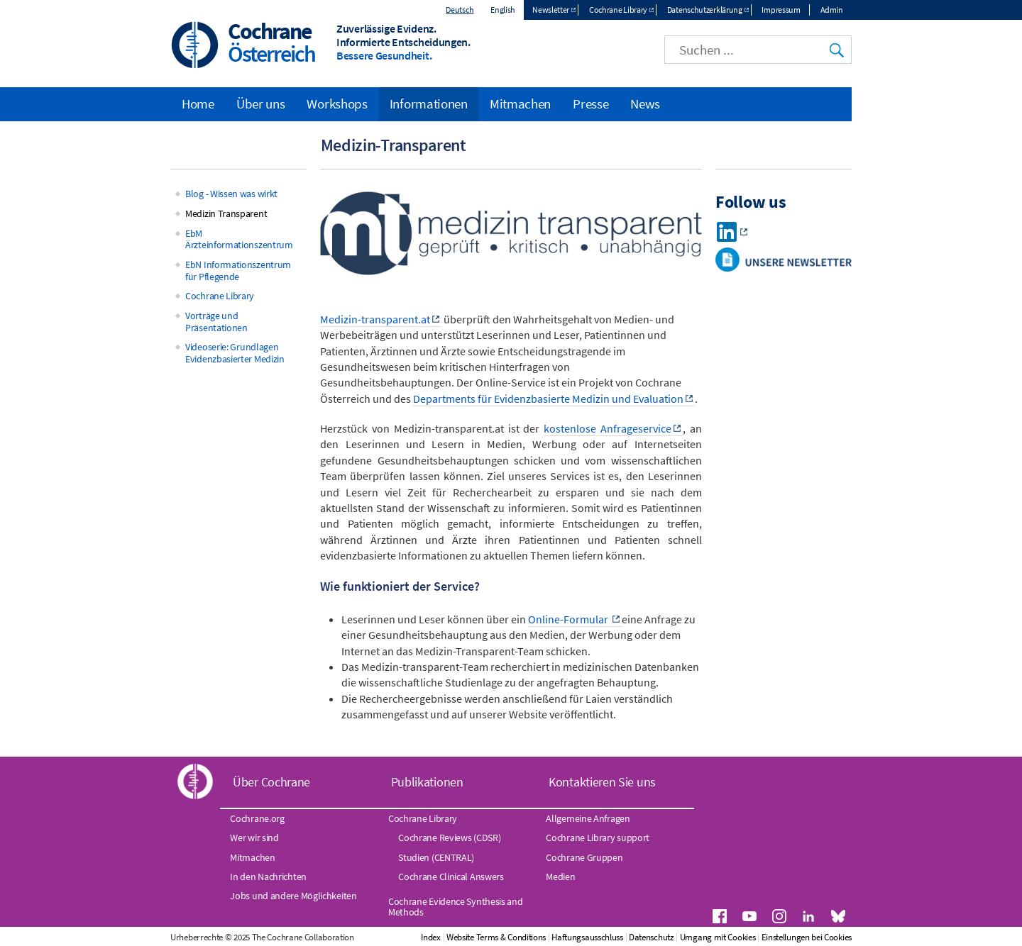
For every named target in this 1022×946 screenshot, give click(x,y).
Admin (832, 9)
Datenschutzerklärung (704, 9)
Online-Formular (569, 619)
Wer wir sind (254, 837)
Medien (560, 876)
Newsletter (550, 9)
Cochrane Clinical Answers (451, 876)
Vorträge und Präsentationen (216, 321)
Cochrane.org (257, 818)
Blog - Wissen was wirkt (231, 193)
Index (431, 937)
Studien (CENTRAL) (436, 857)
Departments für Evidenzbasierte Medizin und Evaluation (548, 398)
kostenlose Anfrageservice (607, 428)
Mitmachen (520, 103)
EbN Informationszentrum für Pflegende (238, 270)
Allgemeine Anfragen (588, 818)
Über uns (260, 103)
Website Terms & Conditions (496, 937)
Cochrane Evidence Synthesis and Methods (455, 906)
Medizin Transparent (226, 213)
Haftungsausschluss (587, 937)
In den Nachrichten (268, 876)
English (502, 9)
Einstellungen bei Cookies (807, 937)
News (645, 103)
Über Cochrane (271, 782)
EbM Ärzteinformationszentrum (239, 239)
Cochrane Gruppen (584, 857)
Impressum (781, 9)
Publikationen (427, 782)
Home (198, 103)
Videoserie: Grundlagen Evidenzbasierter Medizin (235, 352)
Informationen (429, 103)
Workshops (337, 103)
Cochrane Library (618, 9)
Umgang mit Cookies (718, 937)
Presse (590, 103)
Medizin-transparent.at (375, 319)
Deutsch (459, 9)
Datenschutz (651, 937)
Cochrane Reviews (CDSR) (449, 837)
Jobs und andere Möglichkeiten (293, 895)
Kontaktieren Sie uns (602, 782)
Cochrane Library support (597, 837)
